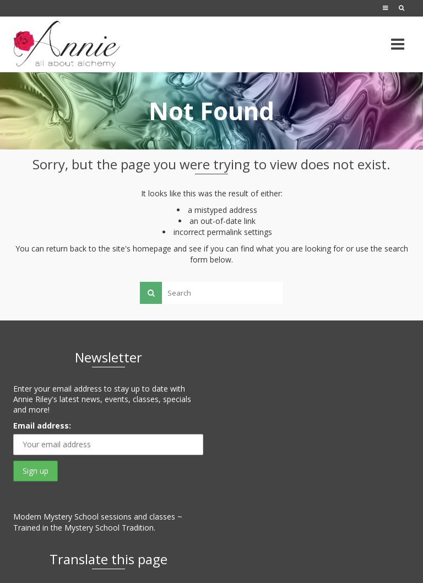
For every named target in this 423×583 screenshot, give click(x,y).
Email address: (42, 425)
